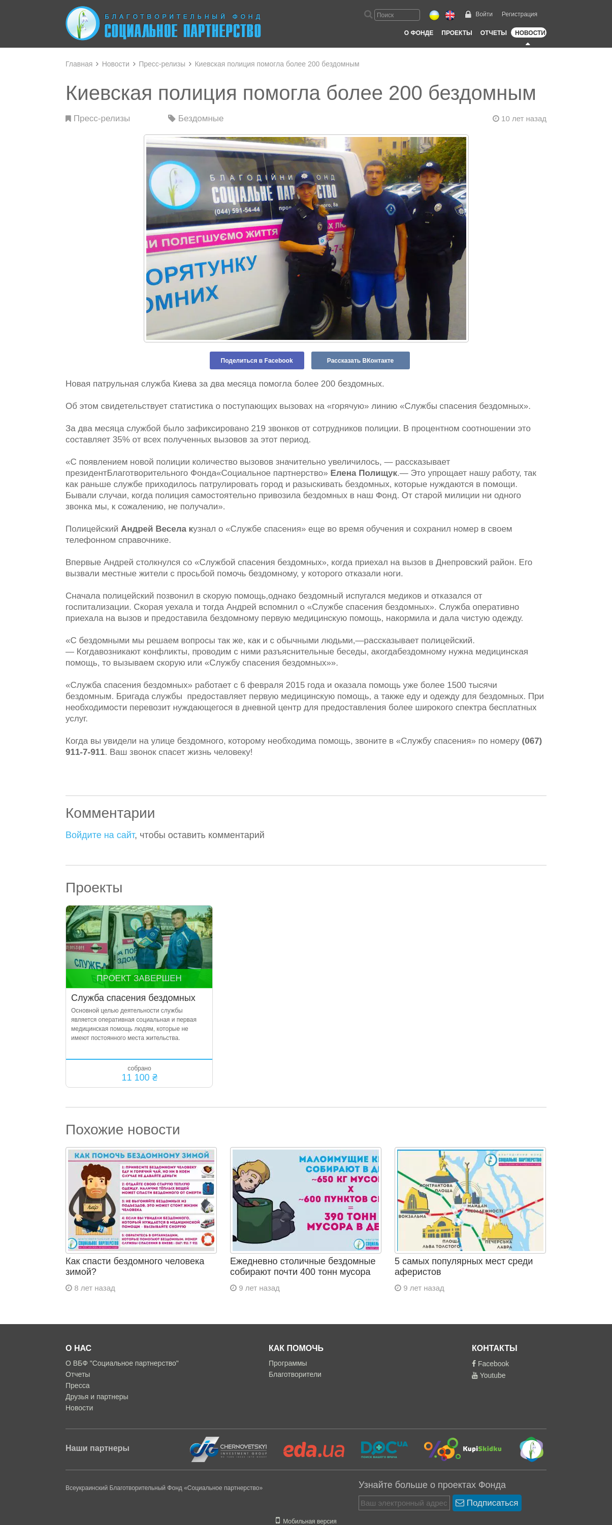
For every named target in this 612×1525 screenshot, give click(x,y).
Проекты (456, 33)
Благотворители (295, 1374)
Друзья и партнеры (97, 1397)
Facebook (490, 1364)
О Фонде (418, 33)
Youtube (489, 1375)
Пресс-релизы (162, 64)
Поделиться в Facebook (257, 360)
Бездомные (196, 118)
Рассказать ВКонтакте (360, 360)
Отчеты (493, 33)
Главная (79, 64)
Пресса (77, 1385)
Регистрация (519, 14)
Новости (530, 33)
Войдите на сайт (100, 835)
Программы (288, 1363)
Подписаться (487, 1503)
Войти (484, 14)
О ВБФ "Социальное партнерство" (122, 1363)
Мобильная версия (306, 1521)
